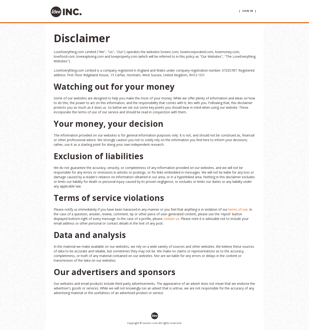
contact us (171, 218)
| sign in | (247, 11)
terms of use (238, 209)
